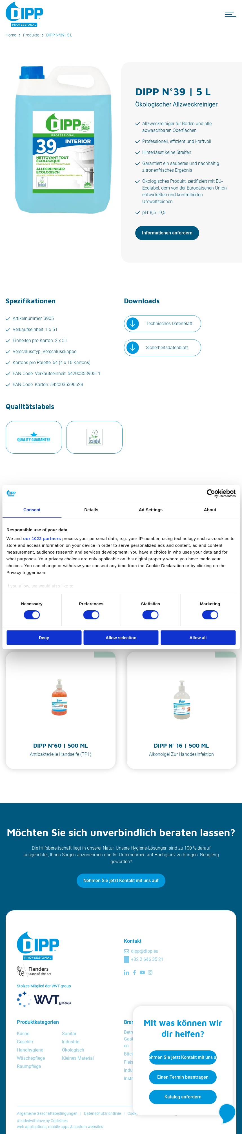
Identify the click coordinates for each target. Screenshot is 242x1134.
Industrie (70, 1041)
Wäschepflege (31, 1058)
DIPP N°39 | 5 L (59, 35)
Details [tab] (91, 509)
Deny (44, 637)
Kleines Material (78, 1058)
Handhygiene (30, 1050)
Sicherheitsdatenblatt (167, 347)
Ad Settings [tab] (151, 509)
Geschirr (25, 1041)
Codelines (59, 1120)
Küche (23, 1033)
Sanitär (69, 1033)
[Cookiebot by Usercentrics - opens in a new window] (211, 493)
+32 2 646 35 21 (147, 959)
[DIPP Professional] (25, 14)
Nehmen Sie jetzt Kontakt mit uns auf (121, 880)
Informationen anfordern (167, 233)
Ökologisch (73, 1050)
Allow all (198, 637)
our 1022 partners (42, 538)
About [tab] (210, 509)
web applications (31, 1126)
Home (11, 35)
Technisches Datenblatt (169, 323)
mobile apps (58, 1126)
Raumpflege (29, 1066)
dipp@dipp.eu (144, 951)
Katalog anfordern (181, 1096)
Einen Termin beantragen (181, 1076)
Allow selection (121, 637)
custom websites (88, 1126)
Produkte (31, 35)
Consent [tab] (32, 509)
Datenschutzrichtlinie (102, 1113)
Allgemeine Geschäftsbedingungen (47, 1113)
